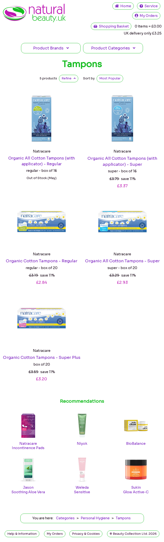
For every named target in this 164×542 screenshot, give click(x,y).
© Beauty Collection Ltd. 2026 (133, 534)
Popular (110, 78)
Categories (113, 48)
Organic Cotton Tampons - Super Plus (41, 357)
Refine (69, 78)
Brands (51, 48)
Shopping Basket (111, 26)
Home (123, 6)
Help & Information (22, 534)
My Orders (146, 16)
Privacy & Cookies (86, 534)
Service (149, 6)
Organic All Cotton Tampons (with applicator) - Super (122, 161)
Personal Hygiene (95, 518)
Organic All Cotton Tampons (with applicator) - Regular (41, 161)
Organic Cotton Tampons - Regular (41, 261)
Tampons (82, 64)
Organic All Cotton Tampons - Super (122, 261)
